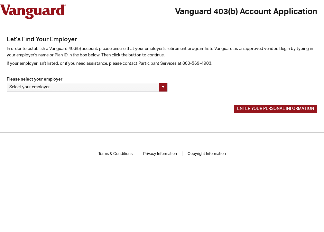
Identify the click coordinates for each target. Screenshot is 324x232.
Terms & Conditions (115, 154)
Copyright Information (207, 154)
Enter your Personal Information (275, 109)
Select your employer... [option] (30, 87)
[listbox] (87, 87)
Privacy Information (160, 154)
